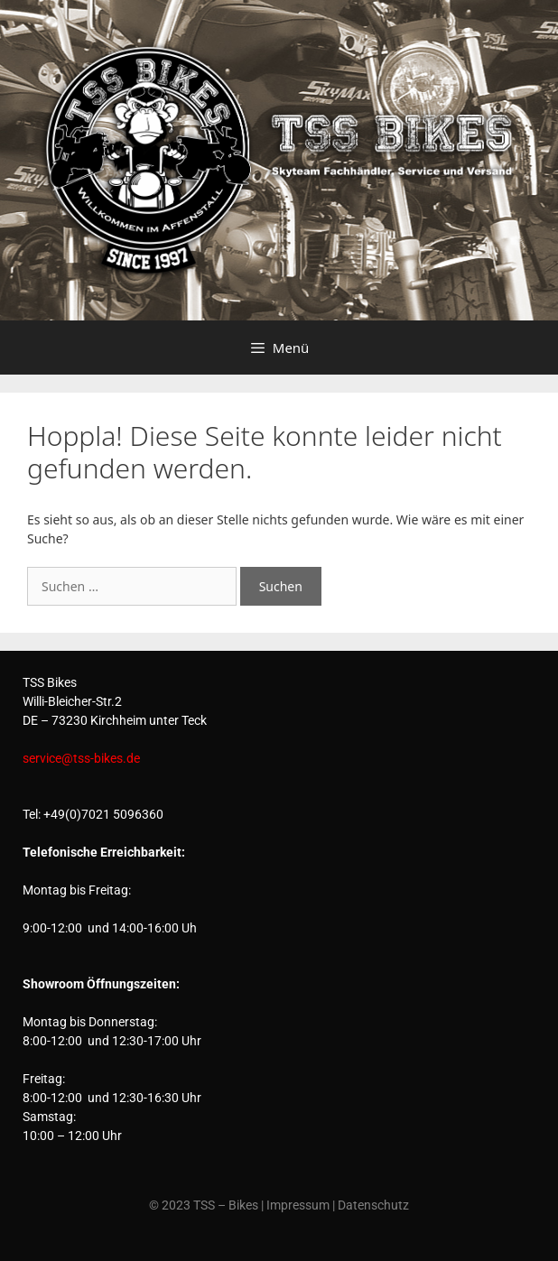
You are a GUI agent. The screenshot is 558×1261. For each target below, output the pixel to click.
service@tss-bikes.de (81, 758)
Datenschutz (373, 1205)
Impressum (298, 1205)
